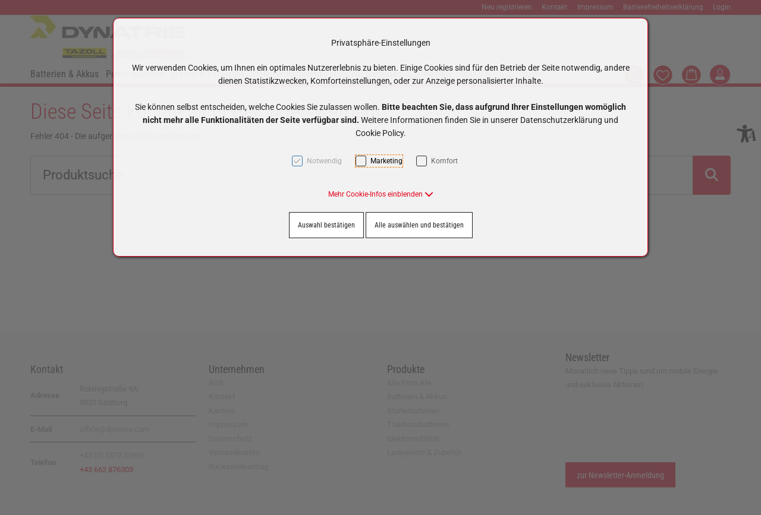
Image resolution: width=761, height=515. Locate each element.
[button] (380, 194)
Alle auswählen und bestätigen (419, 225)
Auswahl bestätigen (326, 225)
